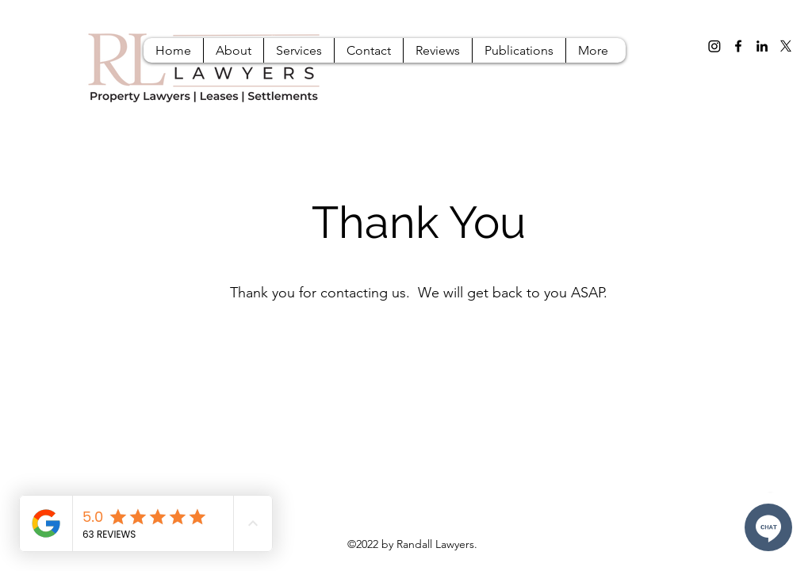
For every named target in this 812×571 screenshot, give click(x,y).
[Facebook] (738, 46)
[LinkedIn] (762, 46)
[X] (786, 46)
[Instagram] (714, 46)
